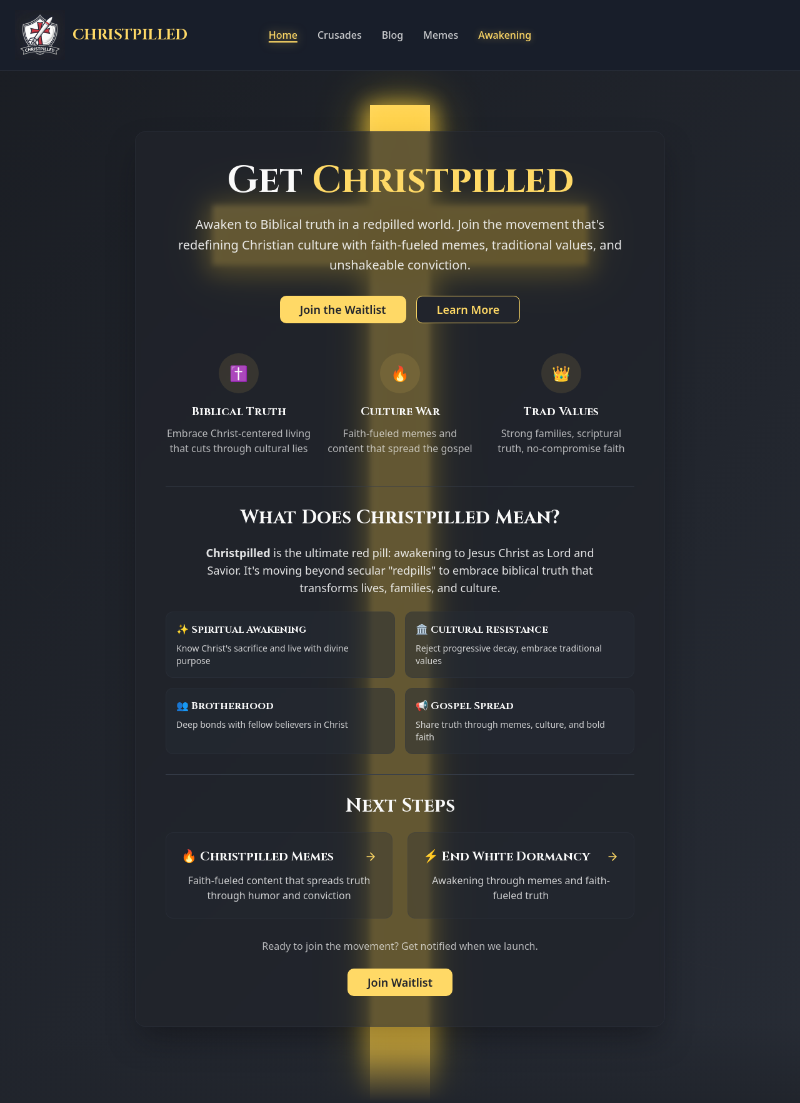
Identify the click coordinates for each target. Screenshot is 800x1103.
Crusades (340, 35)
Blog (392, 35)
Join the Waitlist (343, 309)
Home (283, 35)
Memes (440, 35)
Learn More (468, 309)
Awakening (504, 35)
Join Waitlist (400, 982)
